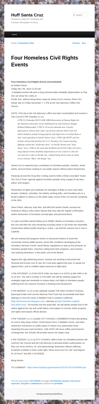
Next (85, 43)
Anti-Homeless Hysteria (59, 381)
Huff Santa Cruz (27, 15)
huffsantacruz (37, 384)
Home (14, 34)
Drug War (25, 384)
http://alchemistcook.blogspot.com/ (28, 301)
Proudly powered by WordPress (49, 394)
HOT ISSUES (35, 381)
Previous (75, 43)
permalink (59, 384)
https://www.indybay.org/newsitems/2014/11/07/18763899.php (56, 367)
